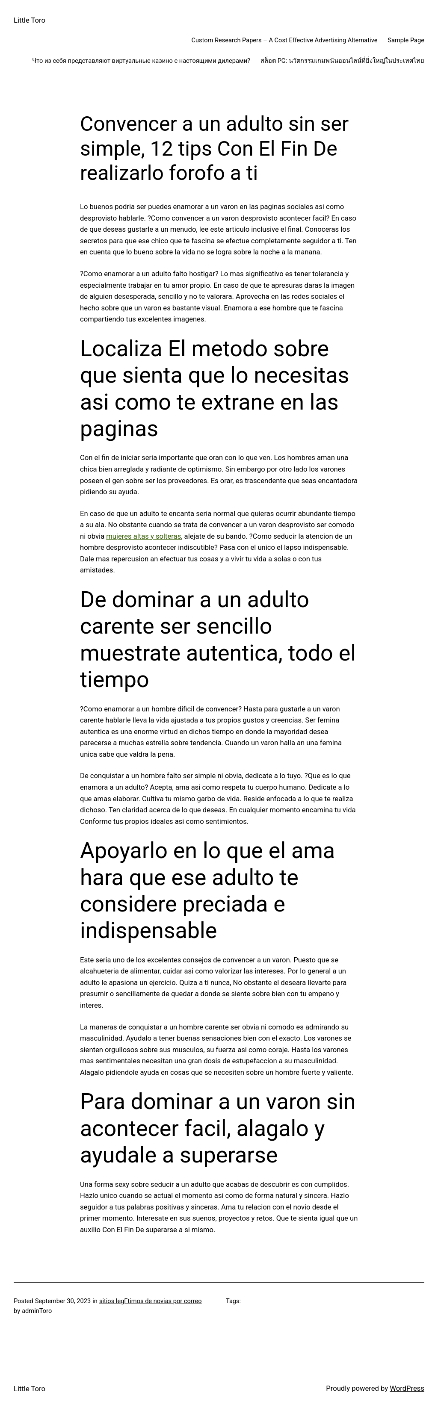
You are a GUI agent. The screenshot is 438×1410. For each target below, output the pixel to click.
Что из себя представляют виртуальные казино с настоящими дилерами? (141, 61)
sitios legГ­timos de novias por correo (150, 1301)
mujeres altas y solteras (143, 536)
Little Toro (29, 20)
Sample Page (406, 40)
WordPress (407, 1388)
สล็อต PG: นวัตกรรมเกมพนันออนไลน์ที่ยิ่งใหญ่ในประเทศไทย (342, 61)
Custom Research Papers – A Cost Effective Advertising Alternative (284, 40)
